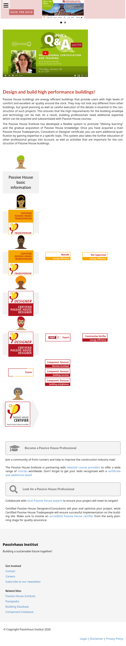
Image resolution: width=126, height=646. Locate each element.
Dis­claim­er (96, 639)
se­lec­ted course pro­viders (83, 467)
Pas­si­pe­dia (12, 601)
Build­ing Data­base (17, 606)
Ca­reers (10, 576)
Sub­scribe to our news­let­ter (23, 582)
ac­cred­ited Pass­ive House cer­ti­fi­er (71, 516)
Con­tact (10, 571)
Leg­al (83, 639)
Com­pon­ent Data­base (19, 612)
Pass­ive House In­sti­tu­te (20, 596)
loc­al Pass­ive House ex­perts (44, 501)
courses (22, 471)
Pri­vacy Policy (114, 639)
